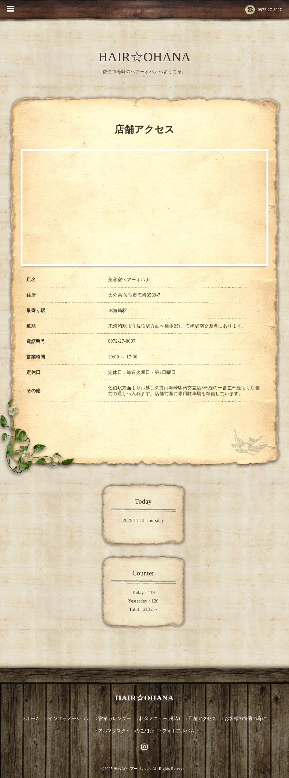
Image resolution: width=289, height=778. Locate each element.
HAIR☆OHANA (144, 57)
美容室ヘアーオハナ (132, 768)
